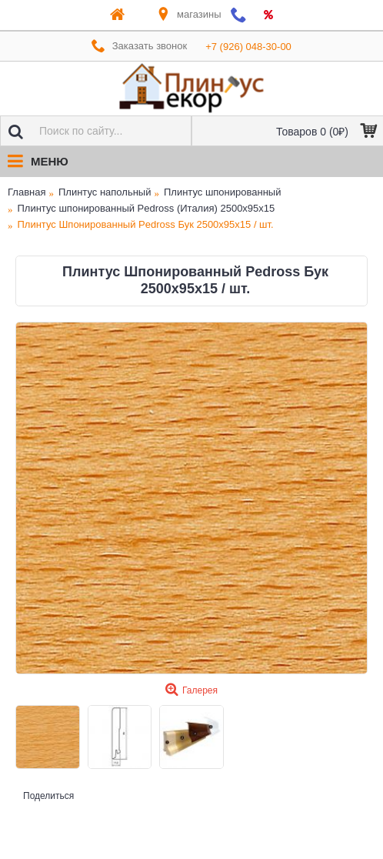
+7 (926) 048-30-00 (248, 46)
